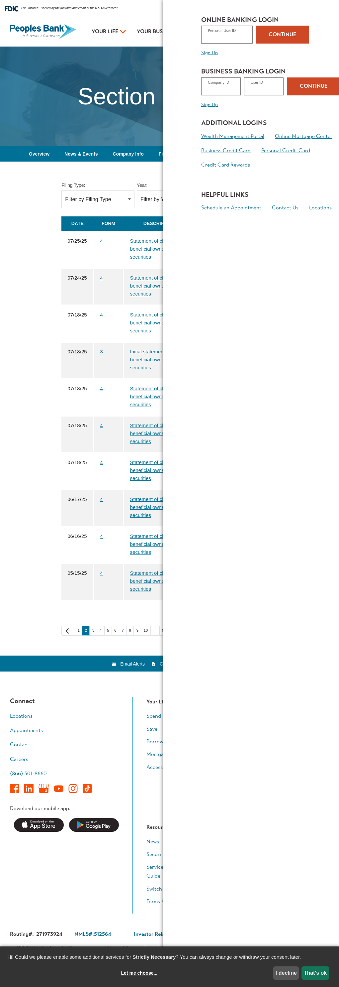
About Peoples (286, 9)
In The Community (234, 854)
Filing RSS (259, 611)
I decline (286, 973)
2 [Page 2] (87, 630)
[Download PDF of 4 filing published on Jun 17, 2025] (204, 499)
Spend (153, 716)
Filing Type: (73, 185)
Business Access (232, 754)
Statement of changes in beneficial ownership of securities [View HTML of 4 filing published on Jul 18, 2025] (157, 322)
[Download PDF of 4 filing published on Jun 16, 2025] (204, 536)
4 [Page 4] (102, 630)
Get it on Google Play (94, 825)
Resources (254, 9)
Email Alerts (132, 664)
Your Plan (211, 31)
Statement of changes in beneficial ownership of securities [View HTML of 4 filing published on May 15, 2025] (157, 581)
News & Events (81, 154)
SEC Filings (255, 154)
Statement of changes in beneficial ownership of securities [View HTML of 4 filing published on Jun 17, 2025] (157, 507)
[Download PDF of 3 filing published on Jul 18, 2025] (204, 351)
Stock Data (215, 154)
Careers (19, 759)
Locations (258, 32)
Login (321, 32)
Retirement (292, 763)
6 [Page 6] (116, 630)
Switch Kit (158, 889)
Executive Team (230, 841)
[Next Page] (175, 631)
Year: (142, 185)
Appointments (273, 32)
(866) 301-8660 (28, 773)
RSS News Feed (210, 664)
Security (156, 854)
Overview (39, 154)
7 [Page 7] (124, 630)
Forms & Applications (170, 901)
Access (154, 767)
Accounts (224, 716)
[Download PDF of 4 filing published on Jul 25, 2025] (204, 241)
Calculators (293, 810)
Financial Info (174, 154)
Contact (316, 9)
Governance (296, 154)
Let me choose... (139, 973)
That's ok (315, 973)
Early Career (294, 716)
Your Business (157, 31)
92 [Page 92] (165, 630)
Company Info (128, 154)
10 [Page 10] (147, 630)
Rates (232, 9)
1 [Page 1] (80, 630)
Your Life (105, 31)
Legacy (288, 776)
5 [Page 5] (109, 630)
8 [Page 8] (131, 630)
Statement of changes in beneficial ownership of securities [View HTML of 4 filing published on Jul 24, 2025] (157, 286)
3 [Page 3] (94, 630)
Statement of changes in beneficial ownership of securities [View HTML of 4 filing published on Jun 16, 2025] (157, 544)
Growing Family (297, 729)
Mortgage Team (164, 754)
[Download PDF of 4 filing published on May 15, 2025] (204, 573)
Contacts (169, 664)
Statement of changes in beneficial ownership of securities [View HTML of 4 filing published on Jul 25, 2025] (157, 249)
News (152, 841)
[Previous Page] (68, 631)
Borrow (154, 741)
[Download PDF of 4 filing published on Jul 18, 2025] (204, 314)
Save (151, 729)
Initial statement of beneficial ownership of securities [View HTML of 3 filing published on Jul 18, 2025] (155, 359)
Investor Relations (234, 867)
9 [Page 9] (138, 630)
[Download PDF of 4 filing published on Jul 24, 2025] (204, 278)
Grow (219, 741)
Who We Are (228, 880)
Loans (219, 729)
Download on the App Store (39, 825)
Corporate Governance (215, 934)
